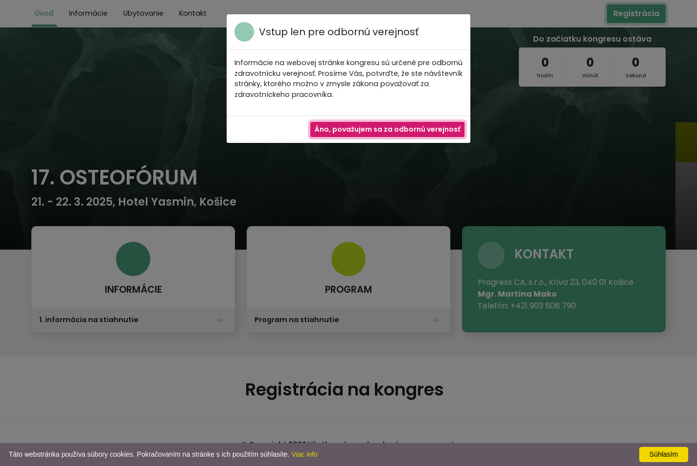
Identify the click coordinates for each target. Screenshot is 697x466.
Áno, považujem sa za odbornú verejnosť (387, 129)
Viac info (304, 454)
